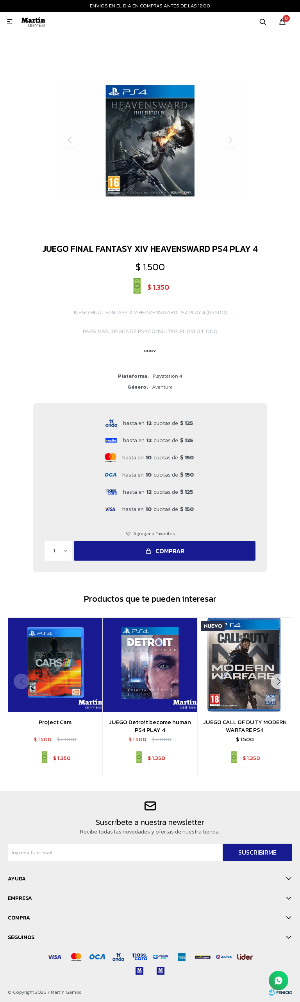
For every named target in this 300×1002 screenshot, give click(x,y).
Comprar (169, 551)
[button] (150, 228)
